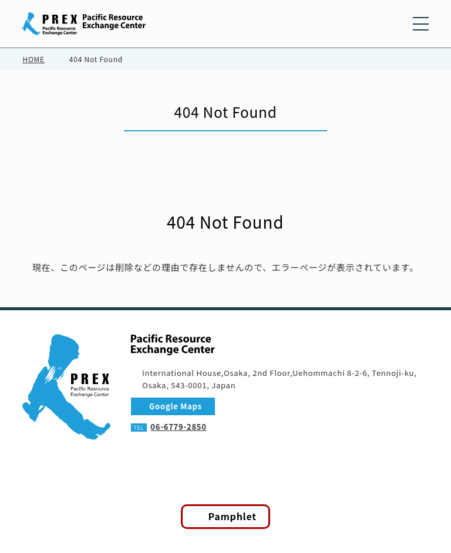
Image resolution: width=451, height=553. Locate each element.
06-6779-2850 (179, 427)
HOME (33, 59)
